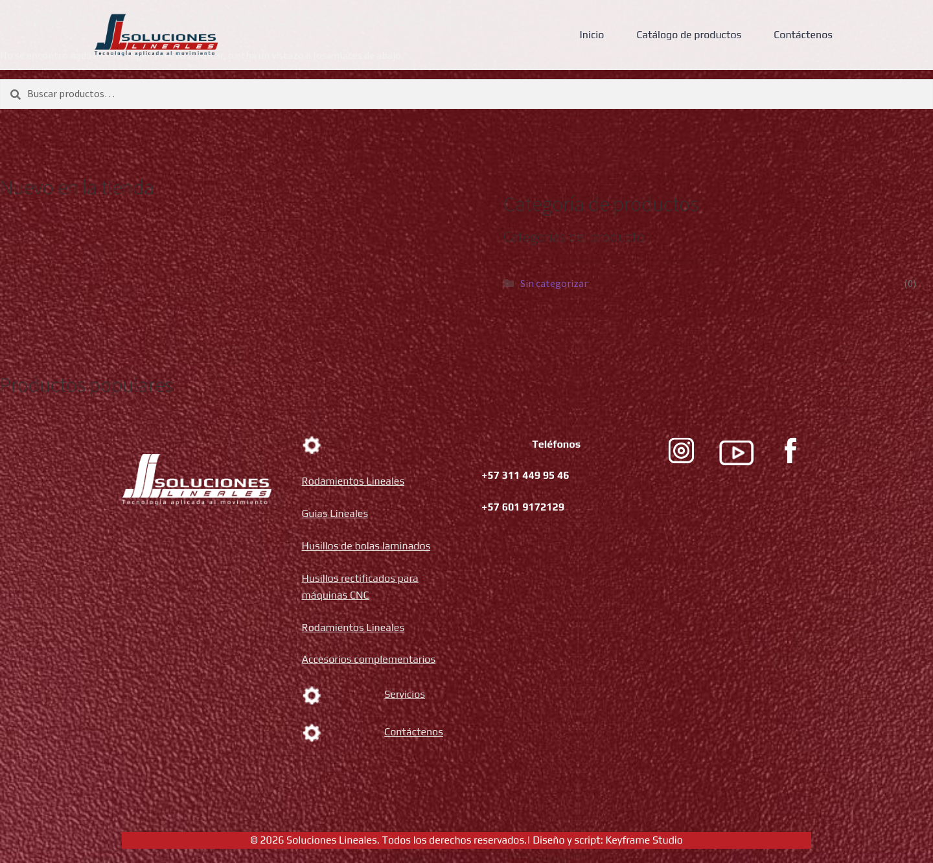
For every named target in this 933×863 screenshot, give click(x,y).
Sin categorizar (554, 283)
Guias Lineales (335, 513)
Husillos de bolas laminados (366, 546)
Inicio (592, 35)
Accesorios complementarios (369, 659)
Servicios (404, 694)
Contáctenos (803, 35)
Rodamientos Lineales (353, 481)
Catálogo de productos (688, 35)
